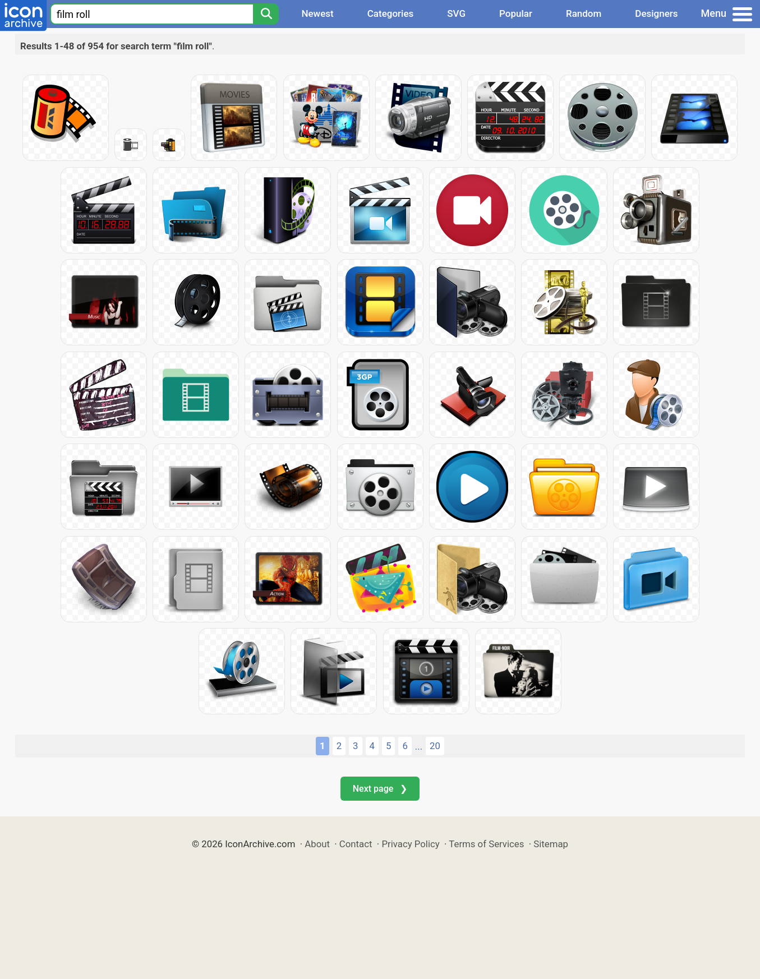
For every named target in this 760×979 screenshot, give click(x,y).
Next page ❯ (380, 788)
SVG (456, 13)
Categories (390, 13)
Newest (317, 13)
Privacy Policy (410, 843)
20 (435, 745)
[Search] (266, 14)
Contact (355, 843)
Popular (515, 13)
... (418, 746)
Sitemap (550, 843)
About (317, 843)
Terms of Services (486, 843)
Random (583, 13)
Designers (656, 13)
